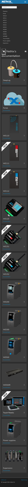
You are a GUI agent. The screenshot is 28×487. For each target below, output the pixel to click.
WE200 (4, 29)
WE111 (4, 18)
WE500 (4, 34)
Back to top (24, 480)
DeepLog (5, 11)
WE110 (4, 16)
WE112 (4, 20)
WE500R (5, 36)
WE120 (4, 22)
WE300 (4, 31)
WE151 (4, 25)
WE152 (4, 27)
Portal (4, 13)
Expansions (5, 43)
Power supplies (6, 41)
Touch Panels (6, 38)
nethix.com (3, 480)
